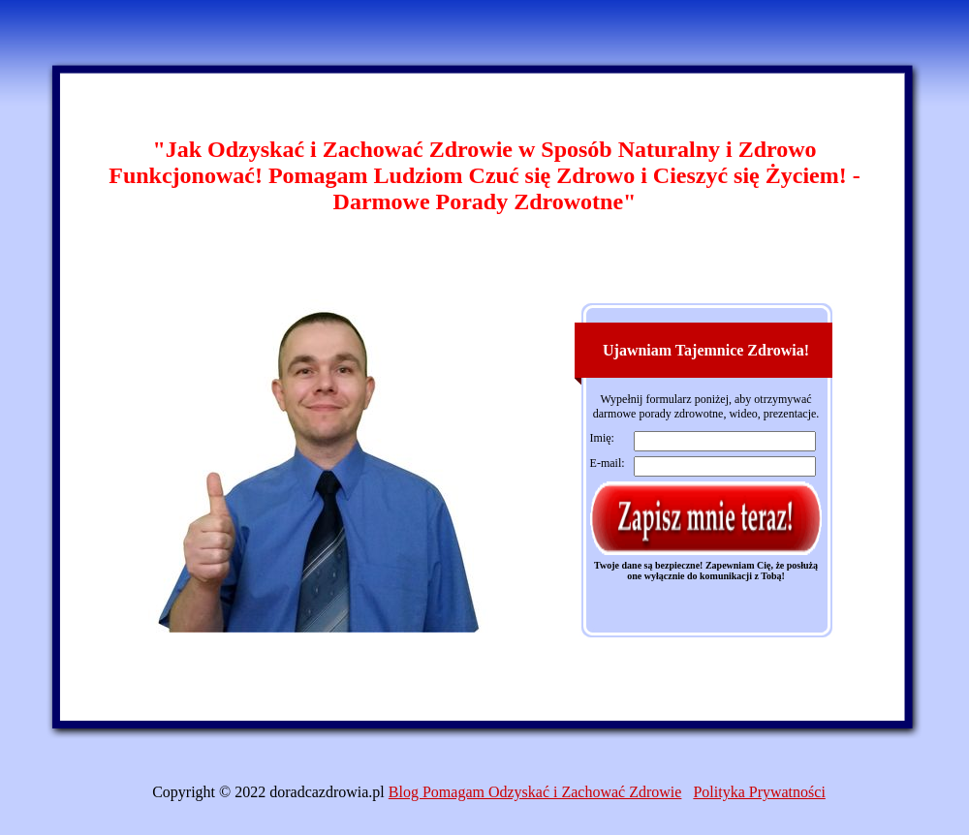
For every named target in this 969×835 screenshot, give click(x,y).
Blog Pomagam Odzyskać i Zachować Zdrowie (535, 792)
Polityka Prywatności (759, 792)
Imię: (602, 438)
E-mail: (607, 463)
